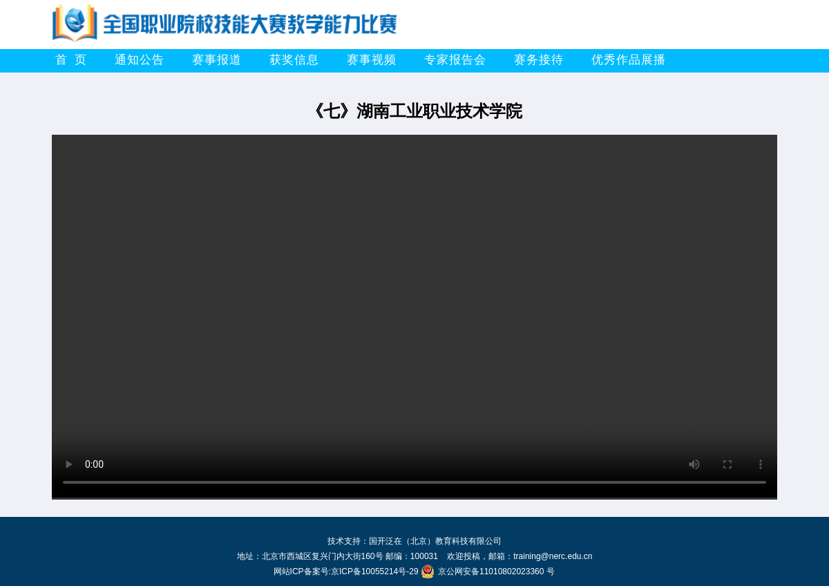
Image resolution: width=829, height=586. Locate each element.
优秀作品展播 (628, 59)
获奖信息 (294, 59)
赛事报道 (217, 59)
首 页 (71, 59)
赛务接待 (539, 59)
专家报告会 (455, 59)
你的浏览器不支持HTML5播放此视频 (414, 316)
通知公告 (139, 59)
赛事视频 (372, 59)
